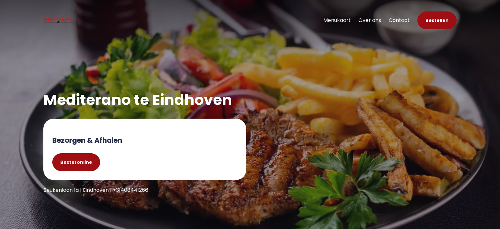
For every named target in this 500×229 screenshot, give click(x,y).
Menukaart (337, 20)
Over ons (369, 20)
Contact (399, 20)
